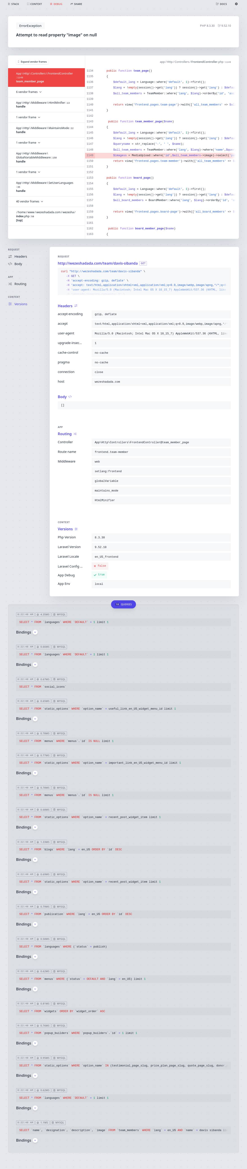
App (10, 277)
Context (14, 296)
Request (14, 249)
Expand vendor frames (32, 61)
